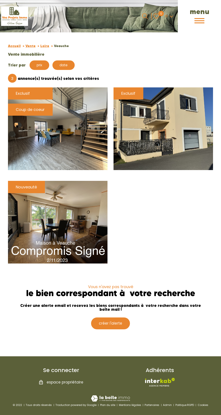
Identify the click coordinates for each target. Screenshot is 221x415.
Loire (44, 46)
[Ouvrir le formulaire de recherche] (145, 16)
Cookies (203, 405)
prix (40, 65)
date (66, 65)
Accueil (14, 46)
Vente (30, 46)
